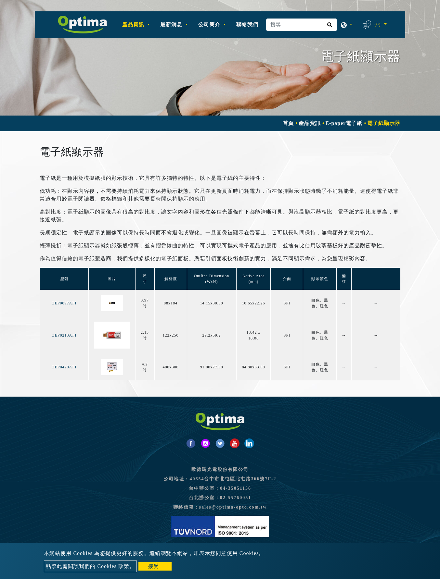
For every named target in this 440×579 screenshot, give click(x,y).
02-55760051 (236, 497)
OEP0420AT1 (64, 367)
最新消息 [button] (172, 24)
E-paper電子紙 (343, 123)
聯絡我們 (247, 24)
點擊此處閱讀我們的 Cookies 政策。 (90, 566)
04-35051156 (235, 488)
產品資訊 (310, 123)
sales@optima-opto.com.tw (233, 507)
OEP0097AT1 (64, 303)
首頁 (288, 123)
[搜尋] (301, 24)
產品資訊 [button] (134, 24)
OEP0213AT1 (64, 335)
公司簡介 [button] (210, 24)
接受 (153, 566)
